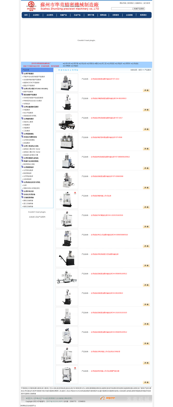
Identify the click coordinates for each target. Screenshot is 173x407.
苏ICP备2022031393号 (54, 401)
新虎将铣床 (27, 173)
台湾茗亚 (111, 63)
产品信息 (44, 398)
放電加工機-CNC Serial (31, 152)
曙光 (97, 63)
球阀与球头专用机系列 (31, 188)
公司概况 (37, 398)
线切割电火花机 (29, 164)
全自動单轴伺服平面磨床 (32, 80)
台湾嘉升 (119, 63)
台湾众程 (83, 63)
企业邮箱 (60, 398)
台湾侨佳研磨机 (29, 140)
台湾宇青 (75, 63)
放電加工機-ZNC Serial (31, 149)
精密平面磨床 (28, 92)
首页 (140, 70)
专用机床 (26, 104)
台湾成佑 (135, 63)
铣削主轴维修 (28, 206)
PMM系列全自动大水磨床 (32, 101)
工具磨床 (26, 131)
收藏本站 (138, 3)
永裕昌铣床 (27, 179)
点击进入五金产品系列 (37, 217)
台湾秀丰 (127, 63)
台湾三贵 (103, 63)
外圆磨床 (26, 110)
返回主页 (29, 398)
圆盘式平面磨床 (29, 86)
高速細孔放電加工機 (30, 155)
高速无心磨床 (28, 122)
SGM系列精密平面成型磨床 (33, 98)
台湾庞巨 (75, 66)
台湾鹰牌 (67, 66)
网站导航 (123, 3)
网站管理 (68, 398)
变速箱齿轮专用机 (29, 116)
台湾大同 (67, 63)
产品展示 (148, 70)
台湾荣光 (91, 63)
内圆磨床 (26, 128)
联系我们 (131, 3)
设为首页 (147, 3)
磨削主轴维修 (28, 200)
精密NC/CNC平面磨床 (31, 83)
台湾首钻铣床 (28, 170)
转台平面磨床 (28, 113)
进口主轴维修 (28, 203)
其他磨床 (26, 143)
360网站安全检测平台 (28, 406)
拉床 (25, 185)
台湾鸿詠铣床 (28, 176)
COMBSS (81, 401)
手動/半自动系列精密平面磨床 (34, 77)
